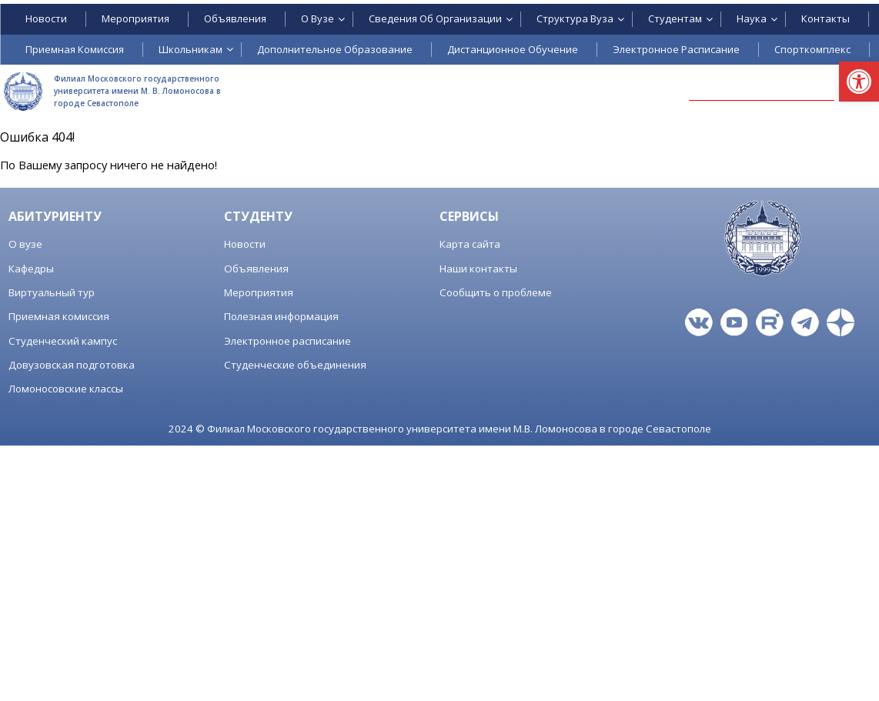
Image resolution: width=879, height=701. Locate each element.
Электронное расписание (287, 341)
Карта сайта (470, 244)
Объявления (256, 268)
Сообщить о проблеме (496, 292)
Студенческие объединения (295, 365)
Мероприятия (258, 292)
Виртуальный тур (51, 292)
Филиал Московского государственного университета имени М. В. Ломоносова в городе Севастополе (137, 90)
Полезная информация (281, 316)
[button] (859, 82)
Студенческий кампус (62, 341)
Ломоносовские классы (65, 389)
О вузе (25, 244)
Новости (245, 244)
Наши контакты (478, 268)
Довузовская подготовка (71, 365)
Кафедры (31, 268)
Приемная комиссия (58, 316)
